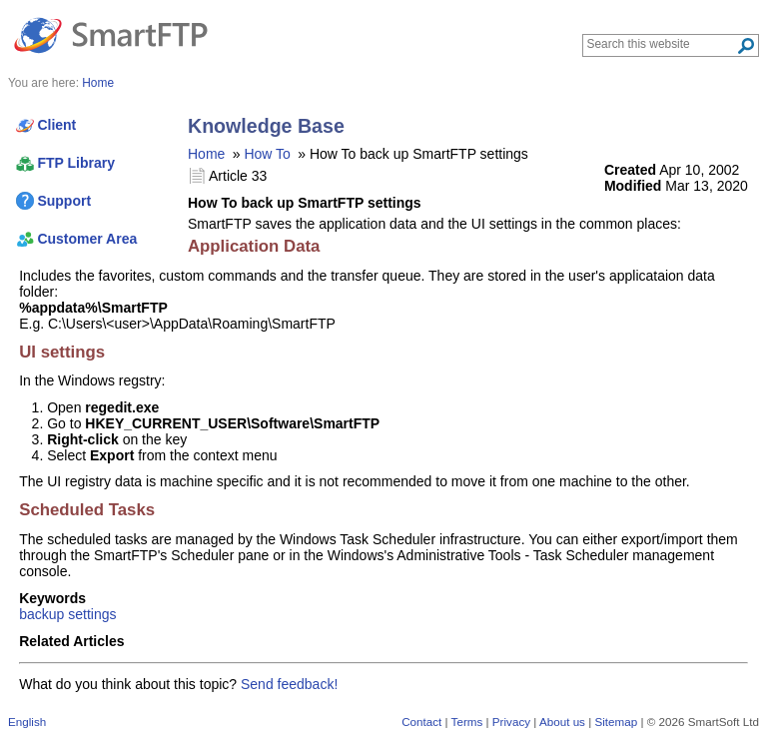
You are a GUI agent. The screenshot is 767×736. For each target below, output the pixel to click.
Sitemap (615, 721)
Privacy (511, 721)
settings (92, 614)
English (27, 721)
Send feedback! (289, 684)
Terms (467, 721)
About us (562, 721)
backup (41, 614)
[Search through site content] (661, 44)
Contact (421, 721)
